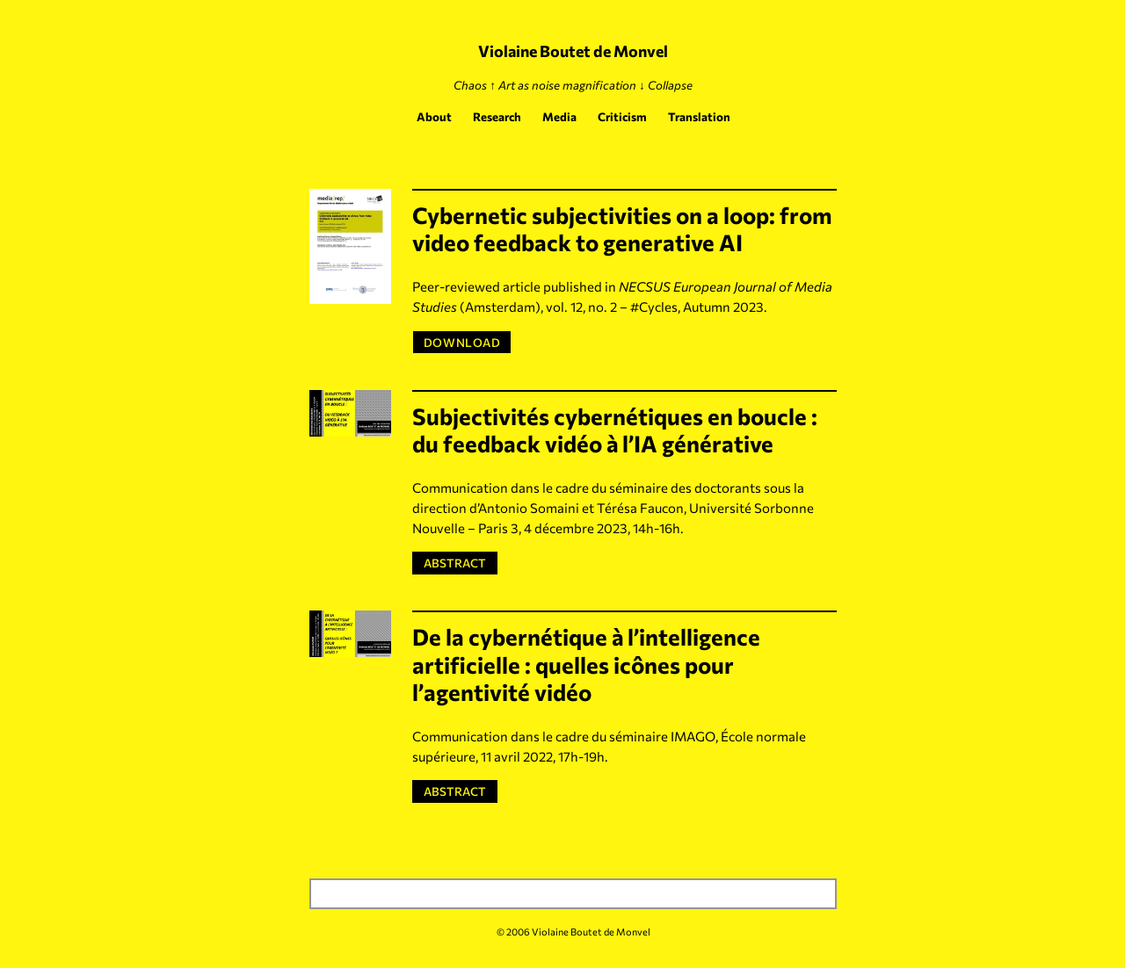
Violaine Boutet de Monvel (573, 51)
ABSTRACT (458, 562)
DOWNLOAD (462, 342)
